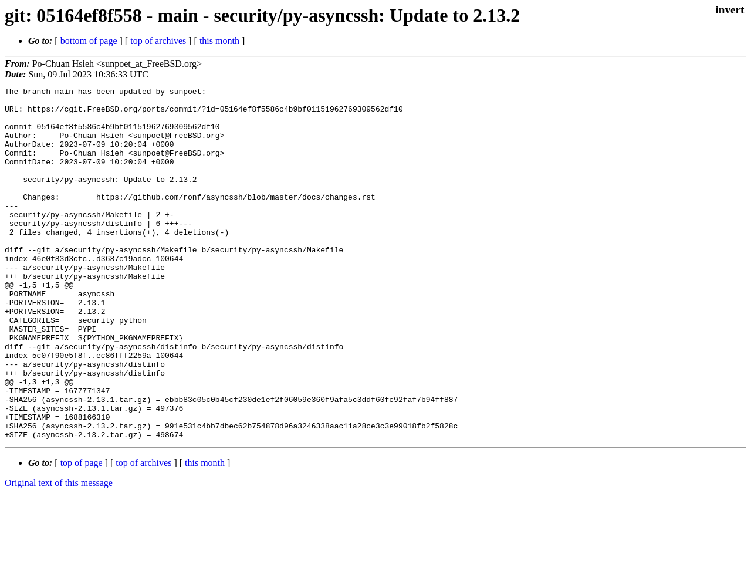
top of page (81, 533)
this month (219, 41)
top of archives (158, 41)
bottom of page (88, 41)
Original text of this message (59, 553)
